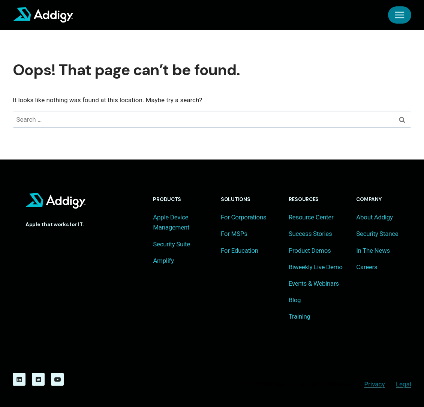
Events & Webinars (314, 283)
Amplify (163, 260)
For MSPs (234, 233)
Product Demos (310, 250)
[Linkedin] (19, 379)
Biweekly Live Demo (316, 267)
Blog (295, 300)
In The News (373, 250)
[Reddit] (38, 379)
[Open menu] (399, 15)
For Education (239, 250)
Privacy (374, 384)
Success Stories (310, 233)
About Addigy (374, 217)
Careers (366, 267)
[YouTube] (57, 379)
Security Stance (377, 233)
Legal (403, 384)
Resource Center (311, 217)
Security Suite (171, 244)
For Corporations (243, 217)
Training (299, 316)
